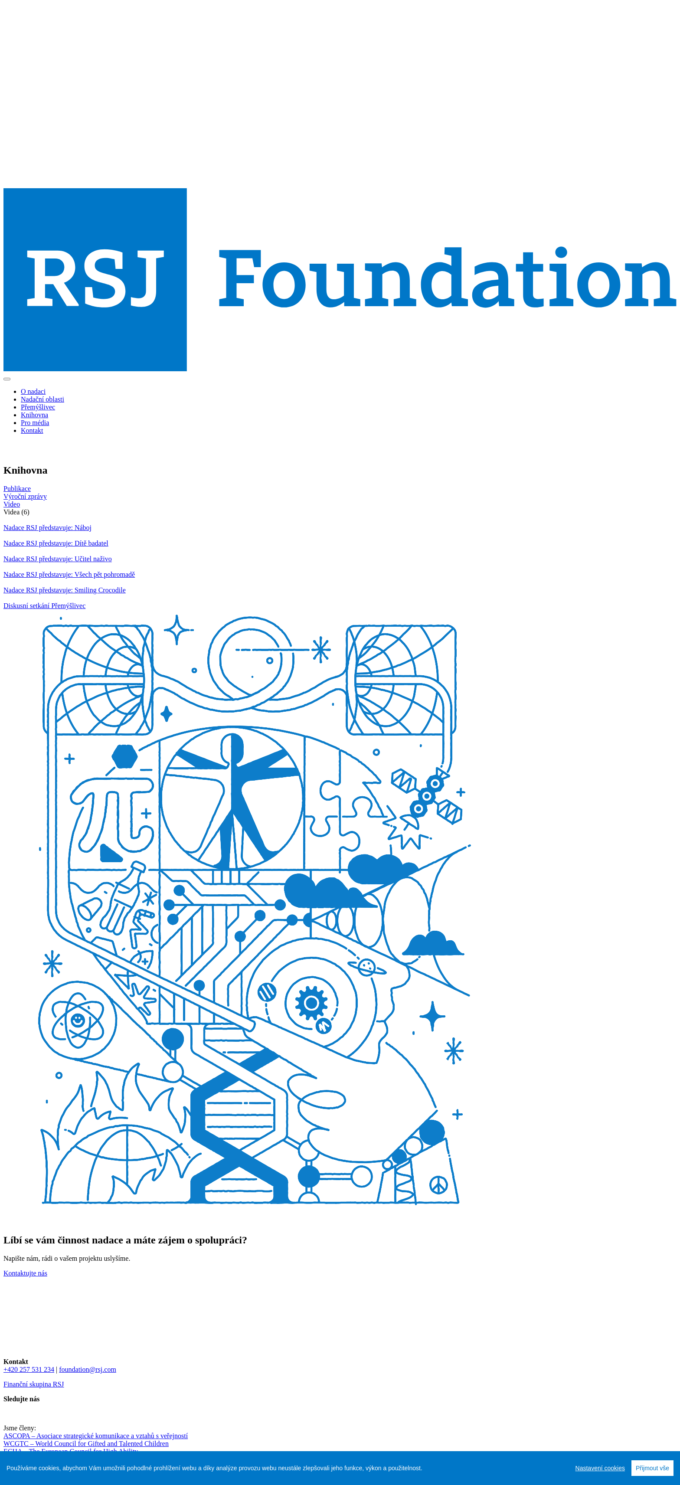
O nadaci (33, 391)
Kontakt (32, 430)
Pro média (35, 422)
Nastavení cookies (600, 1468)
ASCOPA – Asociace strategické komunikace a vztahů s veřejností (95, 1435)
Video (11, 504)
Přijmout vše (652, 1468)
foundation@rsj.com (87, 1369)
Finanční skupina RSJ (33, 1384)
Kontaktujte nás (25, 1273)
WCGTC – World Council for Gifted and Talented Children (86, 1443)
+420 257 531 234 (28, 1369)
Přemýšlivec (38, 407)
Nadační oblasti (42, 399)
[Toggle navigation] (6, 379)
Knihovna (34, 415)
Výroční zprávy (25, 496)
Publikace (17, 488)
